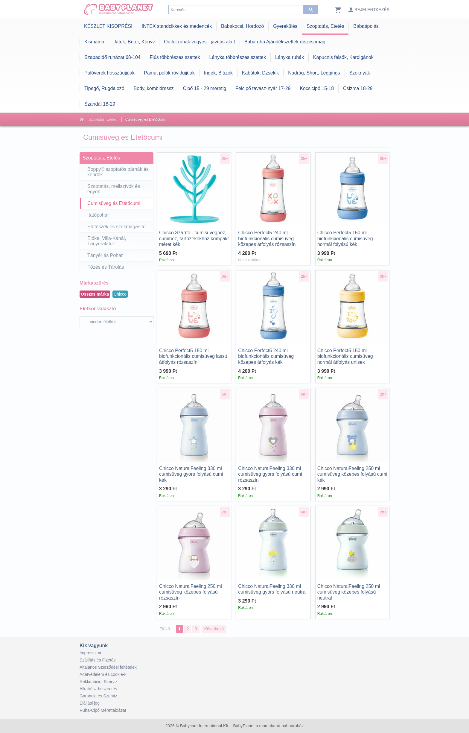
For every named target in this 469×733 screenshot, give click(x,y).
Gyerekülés (285, 26)
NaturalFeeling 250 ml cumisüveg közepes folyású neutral (348, 592)
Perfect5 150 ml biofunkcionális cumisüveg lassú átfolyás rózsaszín (193, 356)
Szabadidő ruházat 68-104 (112, 57)
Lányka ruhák (289, 57)
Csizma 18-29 (358, 88)
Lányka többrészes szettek (237, 57)
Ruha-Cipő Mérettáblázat (103, 710)
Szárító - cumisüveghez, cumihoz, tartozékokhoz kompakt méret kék (194, 238)
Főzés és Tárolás (105, 267)
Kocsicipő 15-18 (317, 88)
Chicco (120, 294)
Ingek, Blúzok (218, 72)
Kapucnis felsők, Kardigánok (343, 57)
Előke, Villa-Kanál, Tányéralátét (106, 241)
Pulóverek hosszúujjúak (109, 72)
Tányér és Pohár (105, 255)
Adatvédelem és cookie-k (103, 674)
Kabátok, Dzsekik (260, 72)
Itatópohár (98, 215)
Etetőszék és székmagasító (116, 226)
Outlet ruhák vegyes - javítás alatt (199, 41)
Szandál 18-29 (99, 104)
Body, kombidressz (154, 88)
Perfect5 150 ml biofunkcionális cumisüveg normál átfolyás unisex (345, 356)
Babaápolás (366, 26)
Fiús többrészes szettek (175, 57)
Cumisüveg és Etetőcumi (145, 119)
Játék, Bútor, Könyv (134, 41)
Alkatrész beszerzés (98, 688)
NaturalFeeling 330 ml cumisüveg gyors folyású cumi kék (191, 474)
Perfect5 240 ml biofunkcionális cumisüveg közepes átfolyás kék (266, 356)
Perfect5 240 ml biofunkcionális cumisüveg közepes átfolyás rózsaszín (267, 238)
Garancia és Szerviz (98, 696)
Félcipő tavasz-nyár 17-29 (262, 88)
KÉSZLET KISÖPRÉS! (108, 26)
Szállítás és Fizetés (98, 660)
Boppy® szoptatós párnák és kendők (118, 172)
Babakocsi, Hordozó (242, 26)
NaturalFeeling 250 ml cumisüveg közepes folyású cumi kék (352, 474)
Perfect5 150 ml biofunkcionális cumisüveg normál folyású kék (345, 238)
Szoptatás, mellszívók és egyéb (113, 189)
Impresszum (91, 652)
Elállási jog (90, 703)
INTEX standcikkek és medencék (176, 26)
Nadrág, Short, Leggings (314, 72)
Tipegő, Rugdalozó (104, 88)
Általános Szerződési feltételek (108, 667)
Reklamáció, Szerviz (99, 681)
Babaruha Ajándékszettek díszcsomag (284, 41)
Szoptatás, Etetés (325, 26)
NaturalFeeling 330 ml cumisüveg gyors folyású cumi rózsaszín (270, 474)
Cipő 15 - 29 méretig (204, 88)
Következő (214, 628)
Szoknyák (359, 72)
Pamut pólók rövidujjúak (169, 72)
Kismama (94, 41)
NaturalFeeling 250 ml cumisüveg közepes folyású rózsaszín (190, 592)
